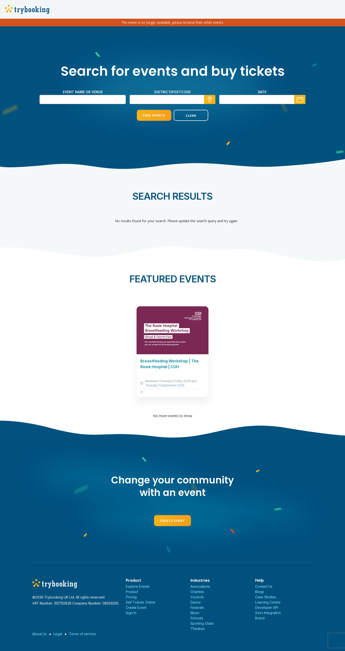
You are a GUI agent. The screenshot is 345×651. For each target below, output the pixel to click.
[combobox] (172, 99)
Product (132, 592)
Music (195, 613)
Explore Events (138, 586)
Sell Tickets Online (140, 602)
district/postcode (172, 92)
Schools (196, 618)
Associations (200, 586)
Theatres (197, 629)
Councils (197, 597)
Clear (191, 115)
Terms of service (82, 634)
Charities (197, 592)
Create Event (172, 520)
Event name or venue (83, 92)
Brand (259, 618)
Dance (195, 602)
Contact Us (263, 586)
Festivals (197, 607)
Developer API (266, 607)
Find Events (154, 115)
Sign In (131, 613)
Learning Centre (268, 602)
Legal (57, 634)
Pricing (131, 597)
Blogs (259, 592)
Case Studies (265, 597)
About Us (39, 634)
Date (262, 92)
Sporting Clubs (202, 623)
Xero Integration (268, 613)
